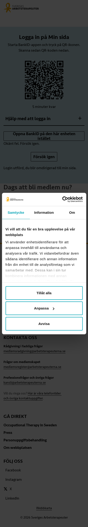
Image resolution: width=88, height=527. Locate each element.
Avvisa (44, 323)
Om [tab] (72, 212)
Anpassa (44, 308)
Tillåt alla (44, 293)
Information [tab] (44, 212)
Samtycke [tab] (16, 212)
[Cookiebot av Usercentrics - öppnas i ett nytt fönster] (63, 199)
